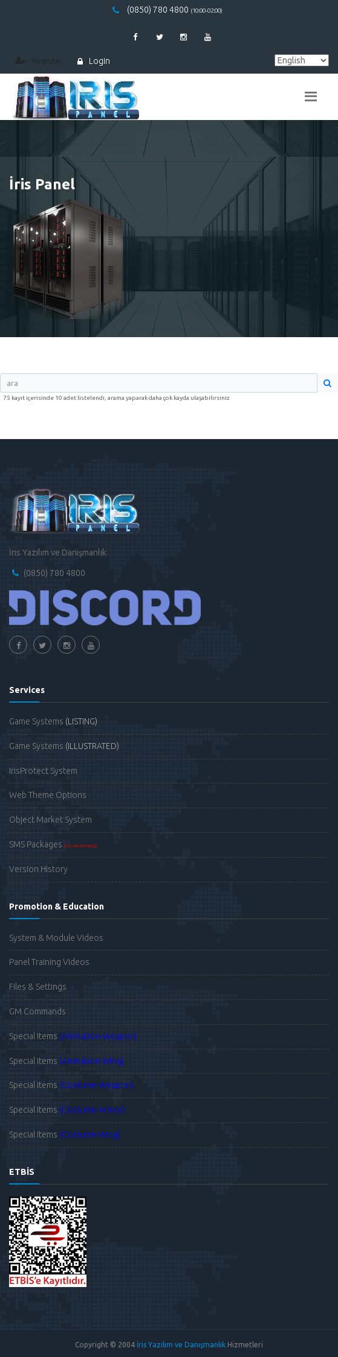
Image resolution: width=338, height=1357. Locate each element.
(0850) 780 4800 (167, 9)
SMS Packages (53, 844)
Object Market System (50, 819)
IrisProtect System (43, 771)
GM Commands (37, 1011)
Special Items (73, 1036)
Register (39, 60)
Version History (38, 869)
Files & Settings (38, 987)
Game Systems (53, 721)
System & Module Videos (56, 938)
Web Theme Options (47, 795)
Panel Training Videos (49, 962)
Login (93, 61)
